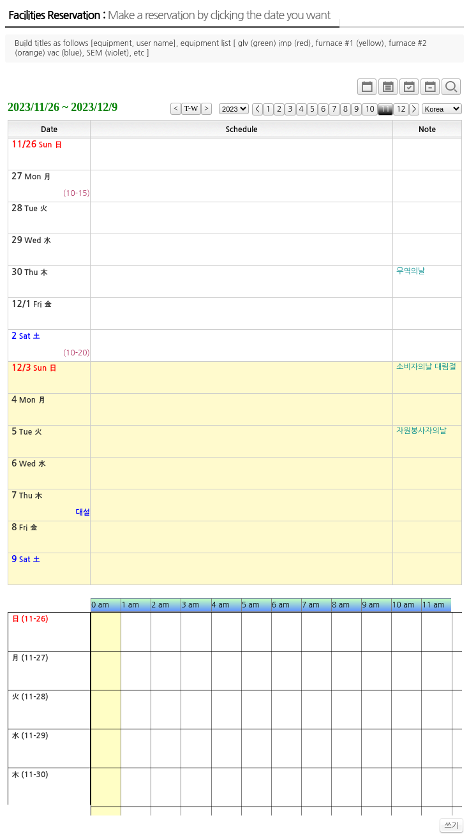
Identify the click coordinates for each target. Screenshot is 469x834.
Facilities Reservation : (169, 15)
